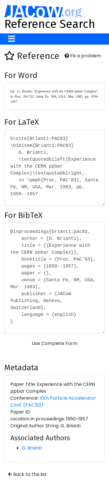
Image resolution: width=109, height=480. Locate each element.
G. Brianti (32, 448)
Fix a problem (83, 55)
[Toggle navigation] (11, 39)
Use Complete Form (54, 343)
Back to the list (27, 474)
